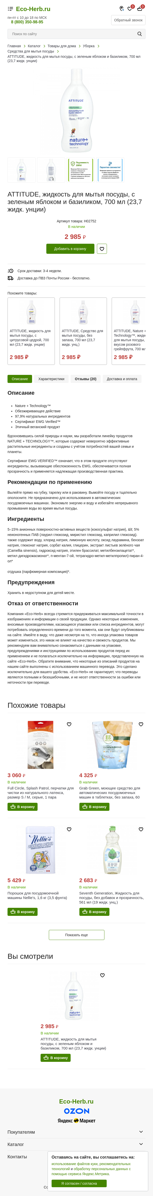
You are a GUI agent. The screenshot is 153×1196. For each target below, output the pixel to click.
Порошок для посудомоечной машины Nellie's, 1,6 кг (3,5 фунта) (37, 895)
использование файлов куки (74, 1164)
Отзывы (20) (85, 379)
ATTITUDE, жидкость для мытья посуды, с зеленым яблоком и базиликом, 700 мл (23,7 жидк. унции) (73, 1043)
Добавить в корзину (70, 249)
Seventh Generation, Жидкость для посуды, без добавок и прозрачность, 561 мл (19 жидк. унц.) (111, 897)
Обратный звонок (128, 20)
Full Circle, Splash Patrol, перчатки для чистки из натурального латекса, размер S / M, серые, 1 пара (41, 792)
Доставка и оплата (122, 379)
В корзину (26, 807)
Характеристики (51, 379)
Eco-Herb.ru (33, 9)
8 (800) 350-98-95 (27, 22)
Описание (20, 379)
